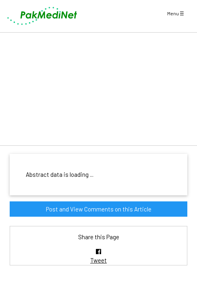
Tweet (98, 260)
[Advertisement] (98, 89)
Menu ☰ (175, 13)
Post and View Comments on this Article (98, 209)
